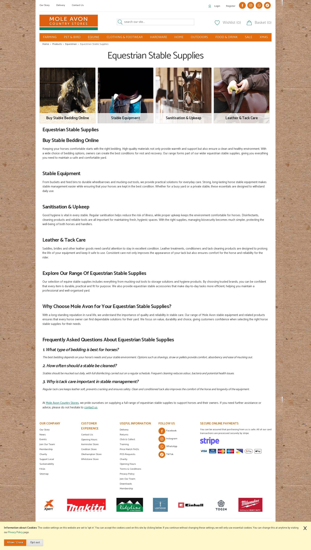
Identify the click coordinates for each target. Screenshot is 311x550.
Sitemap (43, 474)
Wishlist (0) (232, 23)
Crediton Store (89, 449)
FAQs (42, 469)
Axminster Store (90, 444)
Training (124, 444)
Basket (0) (263, 23)
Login (217, 6)
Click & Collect (127, 439)
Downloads (126, 484)
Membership (46, 449)
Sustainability (46, 464)
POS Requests (127, 454)
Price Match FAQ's (129, 449)
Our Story (44, 5)
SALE (248, 37)
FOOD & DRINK (226, 37)
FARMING (50, 37)
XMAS (264, 37)
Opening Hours (89, 440)
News (42, 435)
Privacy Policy (127, 474)
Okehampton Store (91, 454)
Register (230, 6)
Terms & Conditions (130, 469)
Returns (124, 435)
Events (43, 439)
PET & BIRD (72, 37)
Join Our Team (47, 444)
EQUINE (93, 37)
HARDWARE (158, 37)
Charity (43, 454)
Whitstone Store (90, 459)
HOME (178, 37)
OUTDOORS (199, 37)
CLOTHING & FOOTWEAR (125, 37)
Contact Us (78, 5)
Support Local (46, 459)
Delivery (60, 5)
